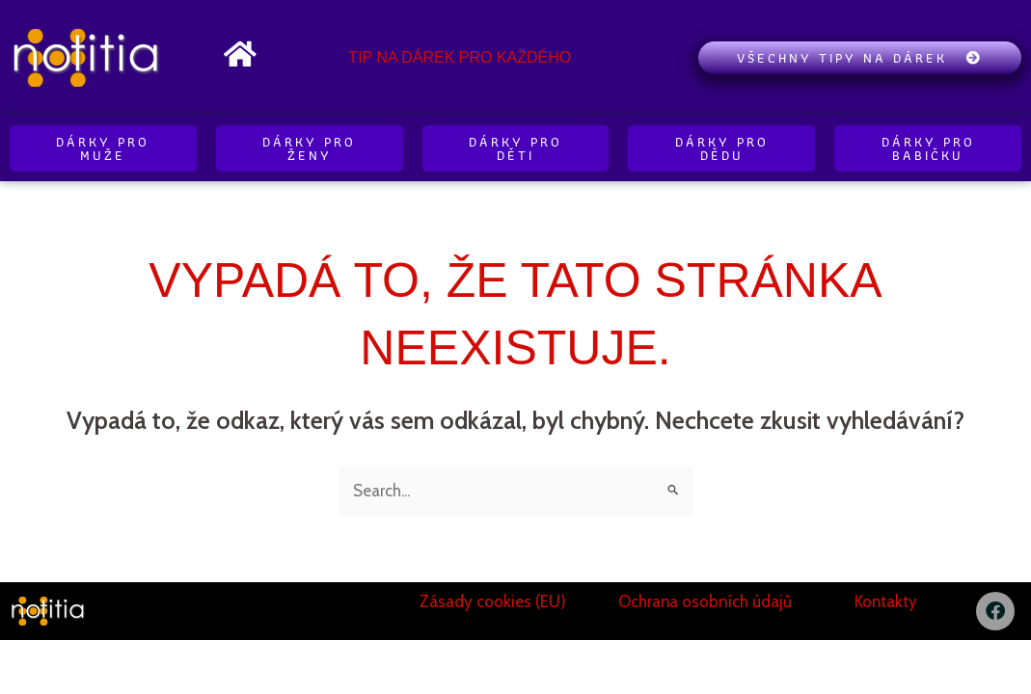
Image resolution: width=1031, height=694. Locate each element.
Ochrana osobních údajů (705, 601)
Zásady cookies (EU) (493, 601)
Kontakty (886, 601)
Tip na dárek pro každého (459, 57)
